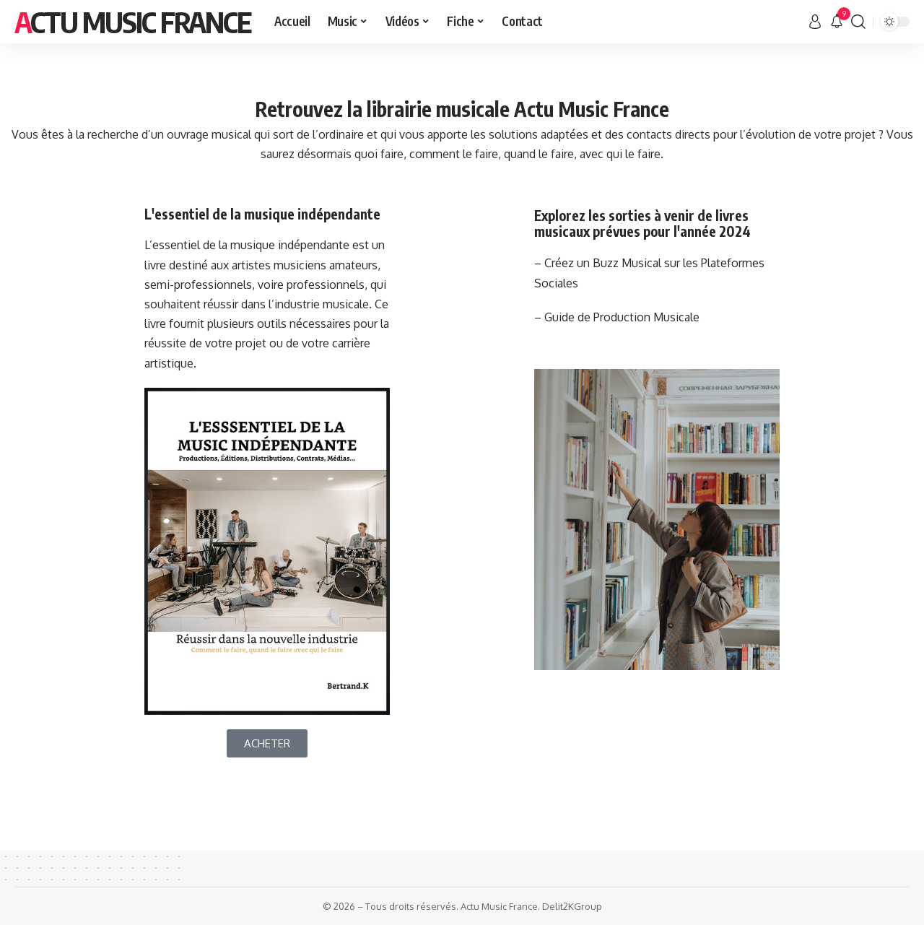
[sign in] (815, 21)
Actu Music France (132, 21)
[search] (858, 21)
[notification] (836, 22)
